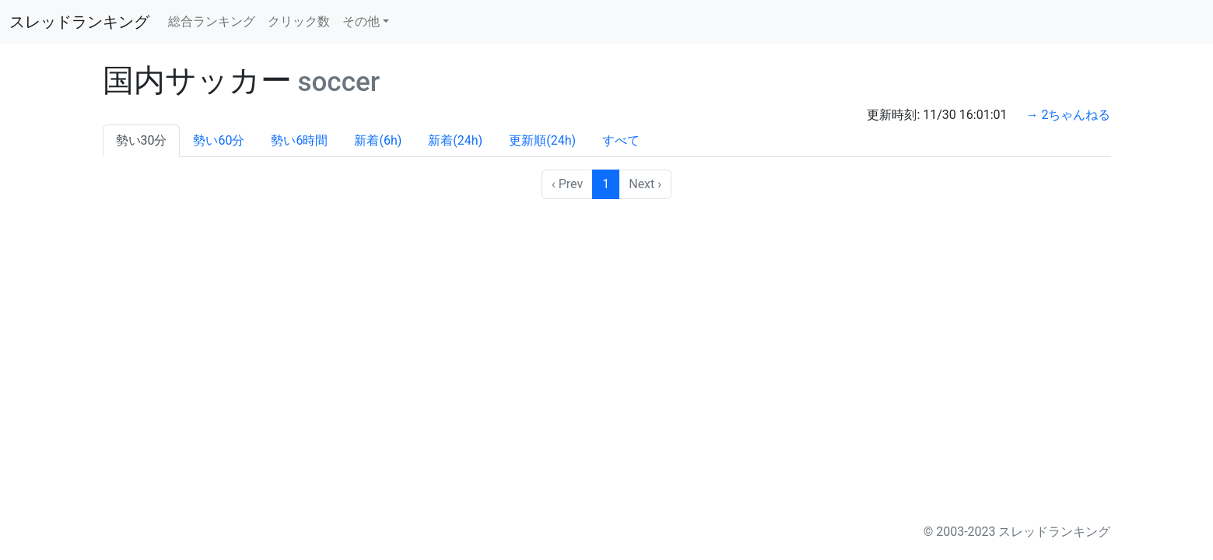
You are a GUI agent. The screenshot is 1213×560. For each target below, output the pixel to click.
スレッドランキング (79, 21)
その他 (361, 21)
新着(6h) (377, 140)
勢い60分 (218, 140)
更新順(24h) (542, 140)
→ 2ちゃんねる (1068, 114)
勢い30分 (141, 140)
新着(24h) (455, 140)
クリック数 (299, 21)
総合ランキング (211, 21)
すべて (621, 140)
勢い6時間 (299, 140)
